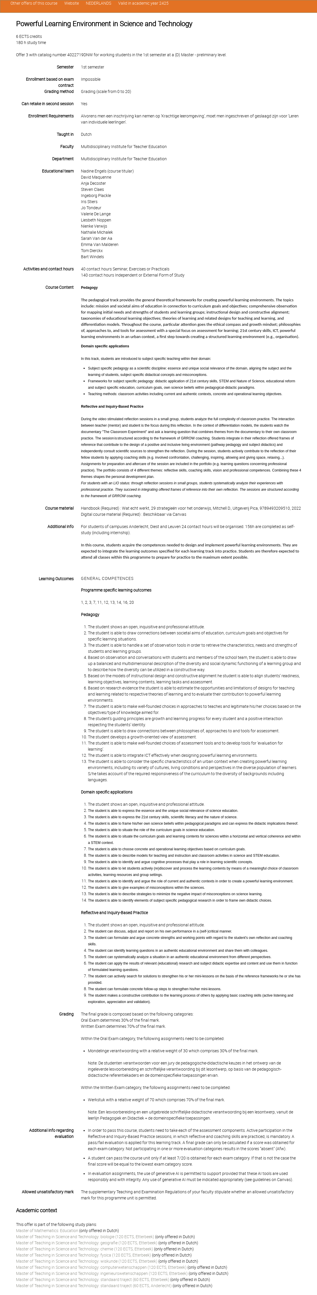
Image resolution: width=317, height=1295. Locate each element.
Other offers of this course (33, 3)
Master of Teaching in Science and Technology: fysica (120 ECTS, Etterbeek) (83, 1255)
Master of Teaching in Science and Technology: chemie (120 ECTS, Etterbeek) (84, 1249)
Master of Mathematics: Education (47, 1230)
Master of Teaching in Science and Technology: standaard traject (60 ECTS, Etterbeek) (92, 1279)
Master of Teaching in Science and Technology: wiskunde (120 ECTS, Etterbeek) (86, 1261)
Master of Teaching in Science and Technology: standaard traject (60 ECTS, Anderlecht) (94, 1285)
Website (71, 3)
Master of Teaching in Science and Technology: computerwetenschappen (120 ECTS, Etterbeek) (101, 1267)
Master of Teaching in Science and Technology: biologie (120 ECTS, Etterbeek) (85, 1236)
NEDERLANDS (98, 3)
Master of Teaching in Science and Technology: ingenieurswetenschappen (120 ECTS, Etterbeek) (102, 1273)
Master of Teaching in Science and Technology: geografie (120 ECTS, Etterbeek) (86, 1243)
